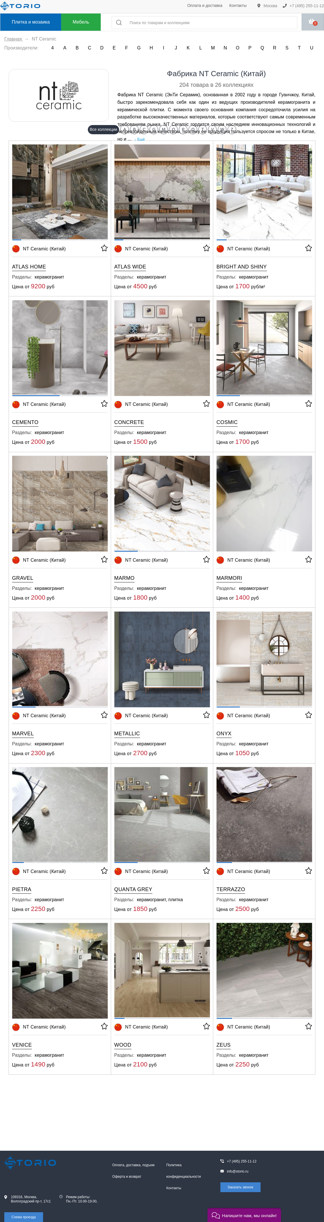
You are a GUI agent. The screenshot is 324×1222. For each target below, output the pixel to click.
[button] (244, 1215)
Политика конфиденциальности (183, 1171)
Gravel (22, 578)
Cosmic (227, 422)
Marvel (23, 733)
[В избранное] (104, 249)
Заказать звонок (240, 1187)
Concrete (129, 422)
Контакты (238, 5)
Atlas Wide (130, 267)
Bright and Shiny (241, 267)
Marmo (124, 578)
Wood (122, 1045)
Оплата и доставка (204, 5)
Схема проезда (23, 1217)
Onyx (223, 733)
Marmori (229, 578)
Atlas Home (29, 267)
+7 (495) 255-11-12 (303, 5)
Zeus (223, 1045)
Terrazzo (230, 889)
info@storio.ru (238, 1171)
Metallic (127, 733)
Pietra (21, 889)
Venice (22, 1045)
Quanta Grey (133, 889)
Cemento (25, 422)
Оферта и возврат (126, 1177)
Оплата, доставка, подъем (133, 1165)
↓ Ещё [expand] (138, 139)
